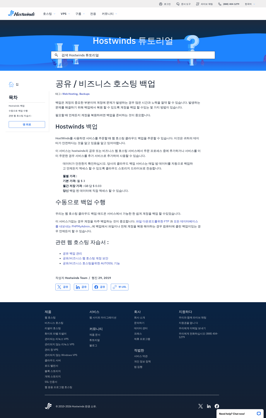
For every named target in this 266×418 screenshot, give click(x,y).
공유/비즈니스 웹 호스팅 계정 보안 (85, 258)
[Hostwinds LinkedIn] (207, 406)
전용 (93, 14)
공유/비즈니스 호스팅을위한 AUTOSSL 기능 (91, 263)
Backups (84, 93)
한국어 (251, 4)
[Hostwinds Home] (48, 406)
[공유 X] (62, 287)
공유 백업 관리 (72, 253)
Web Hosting (70, 93)
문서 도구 (183, 4)
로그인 (165, 4)
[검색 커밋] (56, 55)
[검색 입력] (138, 55)
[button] (240, 412)
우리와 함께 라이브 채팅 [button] (192, 317)
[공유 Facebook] (99, 287)
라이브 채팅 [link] (204, 4)
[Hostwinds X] (199, 406)
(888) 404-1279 (228, 4)
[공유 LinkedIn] (81, 287)
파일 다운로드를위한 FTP (152, 221)
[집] (21, 14)
